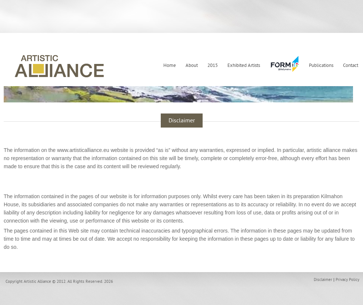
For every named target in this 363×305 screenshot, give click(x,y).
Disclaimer (323, 279)
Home (169, 65)
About (192, 65)
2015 (212, 65)
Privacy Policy (347, 279)
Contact (350, 65)
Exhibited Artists (243, 65)
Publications (321, 65)
